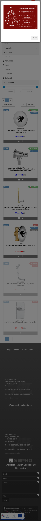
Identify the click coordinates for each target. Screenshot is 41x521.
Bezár (35, 38)
